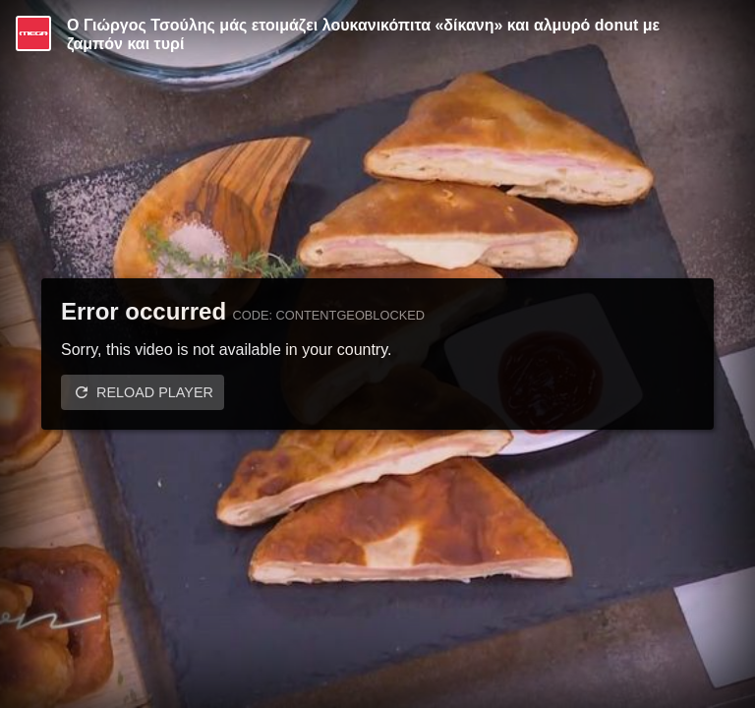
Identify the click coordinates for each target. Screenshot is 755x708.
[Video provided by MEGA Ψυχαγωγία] (33, 33)
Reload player (154, 392)
